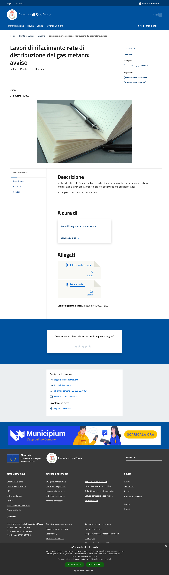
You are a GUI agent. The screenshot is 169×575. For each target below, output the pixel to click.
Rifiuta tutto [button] (95, 564)
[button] (84, 570)
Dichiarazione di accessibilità (98, 543)
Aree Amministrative (16, 486)
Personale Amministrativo (18, 505)
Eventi (127, 509)
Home (12, 35)
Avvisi (31, 35)
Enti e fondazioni (14, 495)
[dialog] (84, 559)
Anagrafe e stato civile (56, 481)
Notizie (127, 481)
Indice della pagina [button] (20, 172)
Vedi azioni (131, 54)
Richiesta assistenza (55, 538)
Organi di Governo (15, 481)
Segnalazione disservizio (57, 528)
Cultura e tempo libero (56, 486)
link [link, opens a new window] (110, 559)
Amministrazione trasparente (98, 524)
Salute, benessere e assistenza (98, 495)
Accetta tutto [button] (74, 565)
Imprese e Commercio (55, 491)
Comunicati (129, 486)
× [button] (166, 546)
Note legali (90, 538)
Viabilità (41, 35)
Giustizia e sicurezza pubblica (98, 486)
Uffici (9, 491)
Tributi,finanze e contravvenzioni (99, 491)
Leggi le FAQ (51, 533)
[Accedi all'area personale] (148, 3)
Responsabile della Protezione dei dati (102, 533)
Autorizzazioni (91, 500)
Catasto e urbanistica (55, 495)
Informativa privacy (93, 528)
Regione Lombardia (15, 3)
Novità (22, 35)
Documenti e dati (14, 510)
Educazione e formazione (96, 481)
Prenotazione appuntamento (59, 524)
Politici (10, 500)
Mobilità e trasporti (54, 500)
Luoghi (127, 504)
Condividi (130, 48)
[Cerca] (159, 14)
